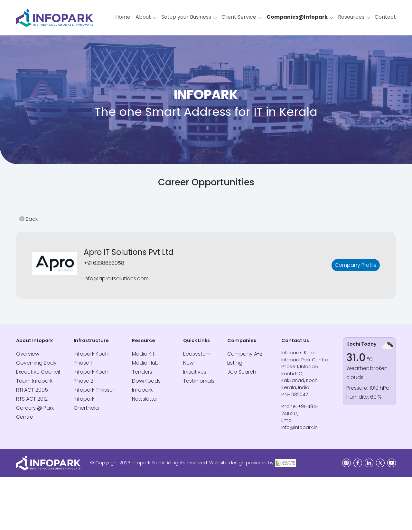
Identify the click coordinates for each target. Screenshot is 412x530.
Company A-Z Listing (245, 358)
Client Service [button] (238, 17)
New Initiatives (194, 367)
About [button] (143, 17)
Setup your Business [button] (186, 17)
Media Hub (145, 363)
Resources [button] (351, 17)
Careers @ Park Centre (35, 412)
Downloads (146, 381)
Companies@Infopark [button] (297, 17)
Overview (27, 354)
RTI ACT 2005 (32, 390)
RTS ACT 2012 (32, 399)
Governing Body (36, 363)
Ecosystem (197, 354)
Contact (385, 17)
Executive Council (38, 372)
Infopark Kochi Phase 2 (91, 376)
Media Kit (143, 354)
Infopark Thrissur (94, 390)
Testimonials (198, 381)
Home (122, 17)
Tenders (142, 372)
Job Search (241, 372)
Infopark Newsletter (145, 394)
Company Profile (356, 265)
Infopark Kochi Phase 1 (91, 358)
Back (28, 219)
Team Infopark (34, 381)
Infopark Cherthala (86, 403)
